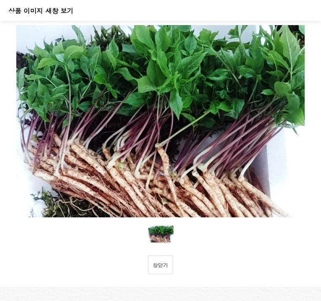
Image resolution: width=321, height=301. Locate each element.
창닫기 (160, 264)
